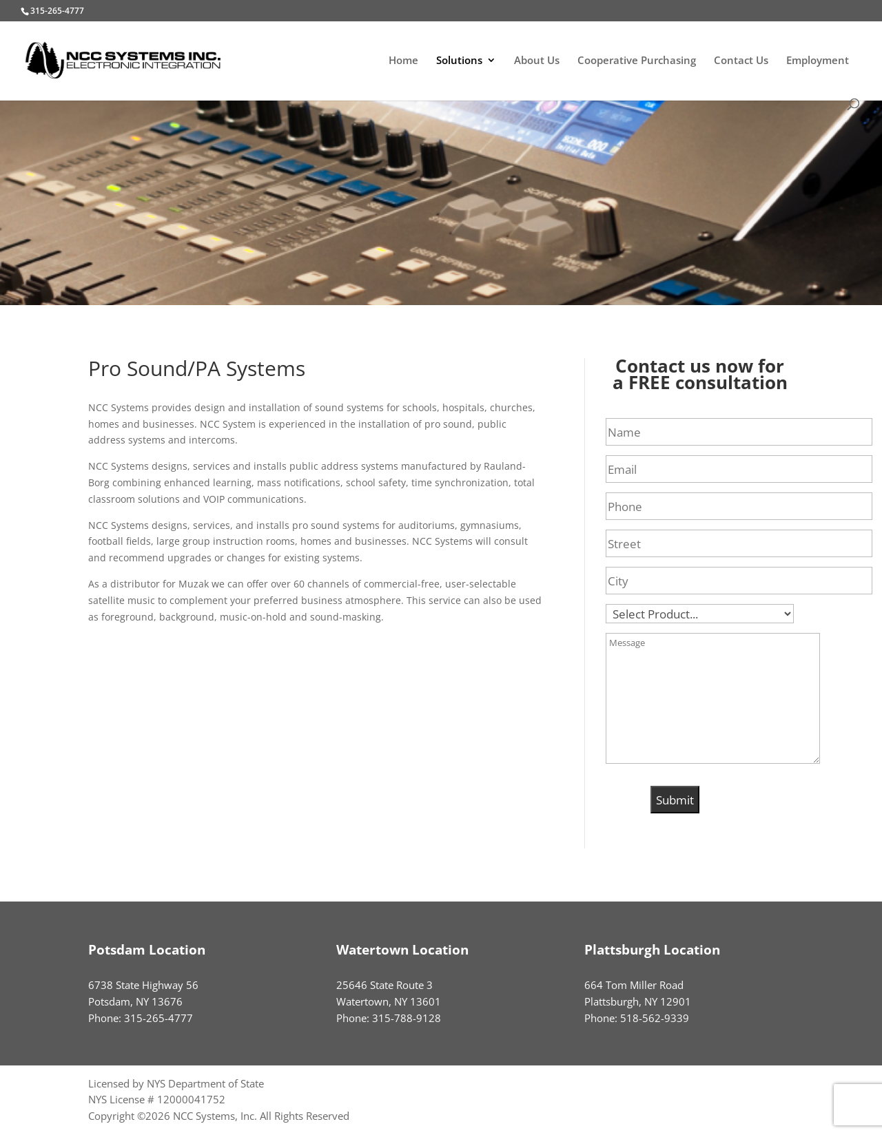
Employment (817, 61)
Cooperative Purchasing (636, 61)
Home (403, 61)
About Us (537, 61)
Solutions (459, 61)
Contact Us (741, 61)
